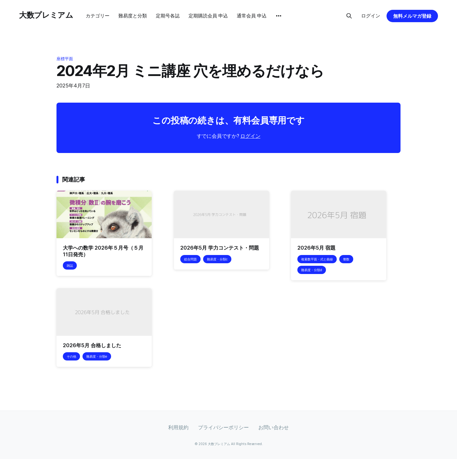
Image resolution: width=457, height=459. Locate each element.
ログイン (370, 16)
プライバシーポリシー (223, 427)
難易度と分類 (132, 16)
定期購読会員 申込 (208, 16)
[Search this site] (349, 16)
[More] (279, 16)
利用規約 (178, 427)
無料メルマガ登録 (412, 16)
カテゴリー (97, 16)
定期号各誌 (168, 16)
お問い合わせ (273, 427)
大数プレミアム (46, 15)
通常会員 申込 (252, 16)
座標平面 (64, 58)
